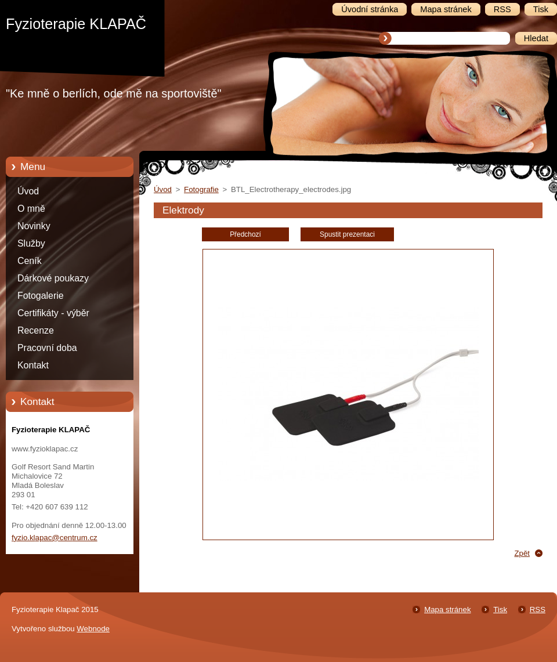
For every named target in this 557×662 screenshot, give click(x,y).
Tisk (500, 609)
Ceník (29, 261)
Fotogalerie (40, 296)
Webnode (93, 628)
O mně (31, 209)
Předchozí (245, 234)
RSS (537, 609)
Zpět (522, 553)
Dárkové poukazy (53, 278)
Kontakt (33, 365)
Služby (31, 243)
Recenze (35, 330)
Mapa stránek (447, 609)
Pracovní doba (47, 348)
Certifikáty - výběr (53, 313)
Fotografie (201, 189)
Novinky (33, 226)
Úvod (28, 191)
